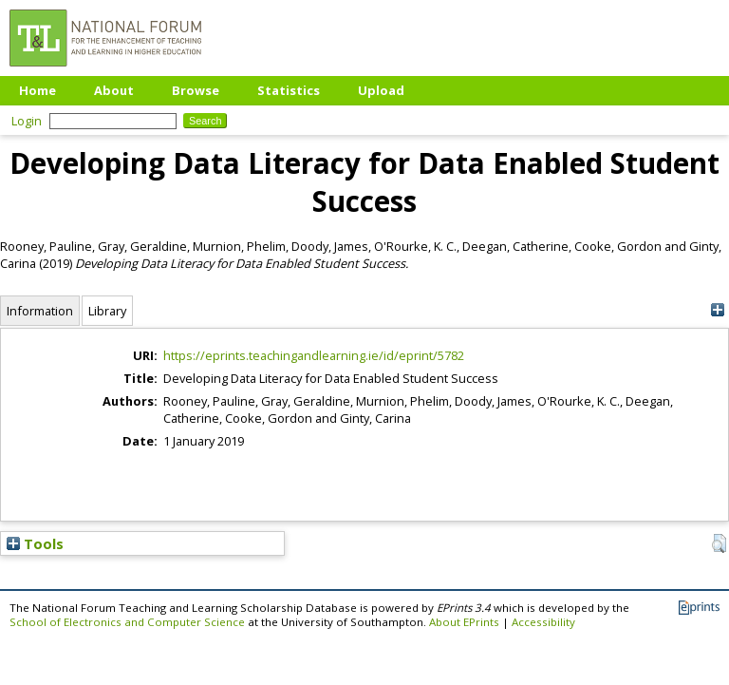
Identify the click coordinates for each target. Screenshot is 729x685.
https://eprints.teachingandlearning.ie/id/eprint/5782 (313, 355)
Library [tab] (107, 310)
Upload (381, 90)
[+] (717, 310)
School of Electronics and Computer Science (127, 622)
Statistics (288, 90)
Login (26, 120)
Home (37, 90)
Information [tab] (40, 310)
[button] (719, 543)
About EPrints (464, 622)
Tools (35, 543)
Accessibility (543, 622)
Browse (195, 90)
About (114, 90)
